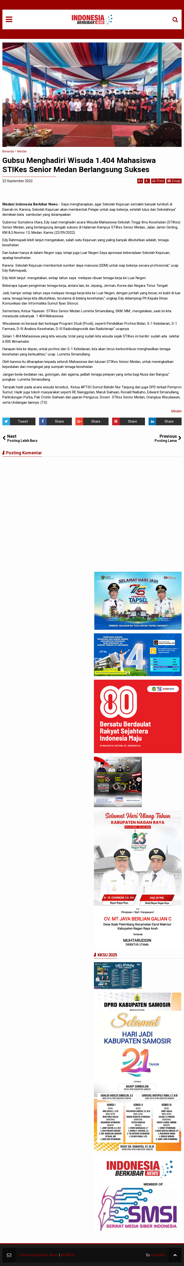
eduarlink (158, 1255)
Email (173, 181)
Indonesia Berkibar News (38, 1255)
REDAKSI (68, 1255)
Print (158, 181)
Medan (176, 411)
